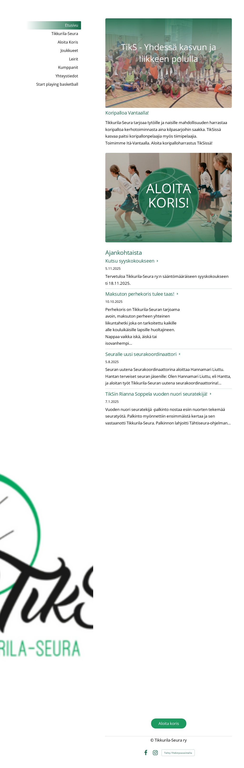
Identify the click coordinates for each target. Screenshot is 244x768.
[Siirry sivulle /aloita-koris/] (168, 197)
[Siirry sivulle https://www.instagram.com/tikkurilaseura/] (168, 667)
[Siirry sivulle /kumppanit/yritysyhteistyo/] (168, 477)
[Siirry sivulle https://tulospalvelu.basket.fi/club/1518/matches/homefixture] (168, 569)
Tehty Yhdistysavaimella (178, 752)
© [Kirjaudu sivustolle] (152, 740)
